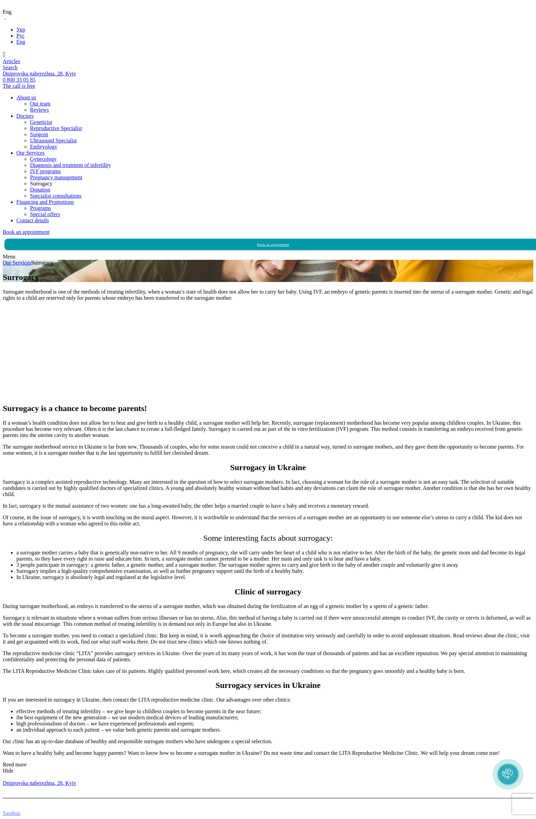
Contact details (32, 220)
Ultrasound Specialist (53, 140)
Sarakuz (11, 813)
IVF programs (45, 171)
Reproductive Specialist (56, 128)
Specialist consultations (55, 196)
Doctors (25, 116)
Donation (40, 190)
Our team (40, 104)
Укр (20, 29)
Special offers (45, 214)
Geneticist (41, 122)
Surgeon (39, 134)
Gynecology (43, 159)
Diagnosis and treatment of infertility (70, 165)
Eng (20, 42)
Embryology (43, 147)
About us (26, 97)
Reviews (39, 110)
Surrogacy (41, 183)
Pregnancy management (56, 177)
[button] (508, 774)
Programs (40, 208)
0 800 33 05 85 (19, 777)
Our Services (30, 153)
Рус (20, 36)
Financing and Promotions (45, 202)
